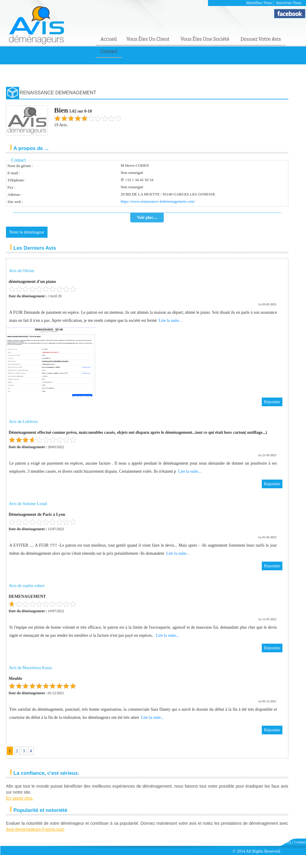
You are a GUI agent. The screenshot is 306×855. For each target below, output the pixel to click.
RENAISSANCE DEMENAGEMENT (58, 92)
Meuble (15, 678)
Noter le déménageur (26, 232)
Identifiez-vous (259, 3)
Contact (108, 51)
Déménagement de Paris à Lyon (37, 514)
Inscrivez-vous (288, 3)
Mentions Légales (267, 842)
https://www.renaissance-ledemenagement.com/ (158, 201)
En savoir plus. (19, 798)
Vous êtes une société (205, 39)
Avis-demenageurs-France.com (35, 829)
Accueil (108, 39)
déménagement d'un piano (32, 281)
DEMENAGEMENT (27, 596)
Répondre (272, 402)
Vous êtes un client (148, 39)
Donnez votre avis (261, 39)
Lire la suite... (170, 320)
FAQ (287, 842)
